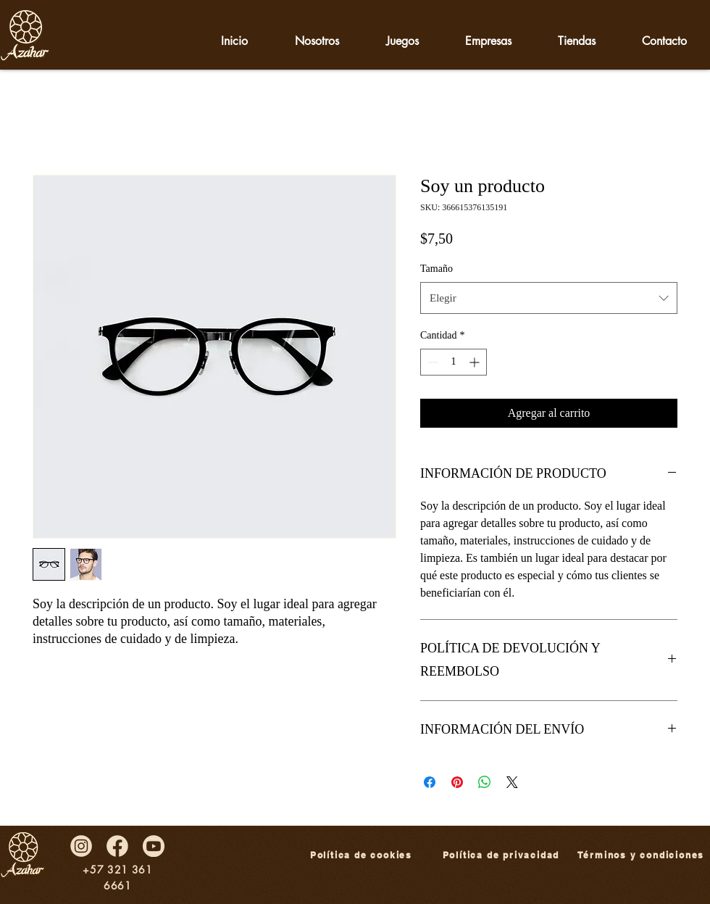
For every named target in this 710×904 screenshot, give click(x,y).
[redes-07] (117, 846)
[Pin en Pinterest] (457, 782)
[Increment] (476, 362)
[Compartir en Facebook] (429, 782)
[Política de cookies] (361, 855)
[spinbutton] (453, 362)
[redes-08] (81, 846)
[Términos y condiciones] (641, 855)
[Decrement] (431, 362)
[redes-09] (153, 846)
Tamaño (436, 268)
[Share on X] (512, 782)
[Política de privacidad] (501, 855)
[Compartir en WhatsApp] (484, 782)
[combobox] (548, 298)
